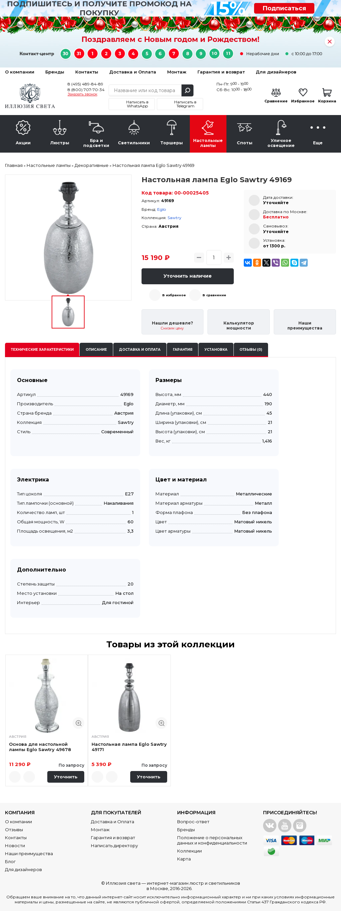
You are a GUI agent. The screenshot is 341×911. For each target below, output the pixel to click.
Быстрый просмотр (78, 723)
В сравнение (214, 295)
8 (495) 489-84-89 (85, 83)
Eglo (161, 209)
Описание (96, 349)
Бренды (54, 71)
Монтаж (176, 71)
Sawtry (174, 217)
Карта (184, 858)
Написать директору (114, 845)
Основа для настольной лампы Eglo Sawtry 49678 (40, 747)
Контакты (86, 71)
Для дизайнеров (276, 71)
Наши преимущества (29, 853)
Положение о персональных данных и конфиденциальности (212, 840)
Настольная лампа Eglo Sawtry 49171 (129, 747)
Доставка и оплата (140, 349)
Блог (10, 861)
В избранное (174, 295)
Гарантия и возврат (221, 71)
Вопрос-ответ (193, 821)
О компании (19, 71)
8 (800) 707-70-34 (86, 89)
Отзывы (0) (250, 349)
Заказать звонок (82, 94)
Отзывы (14, 829)
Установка (215, 349)
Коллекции (189, 850)
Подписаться (284, 8)
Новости (15, 845)
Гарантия (182, 349)
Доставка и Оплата (132, 71)
